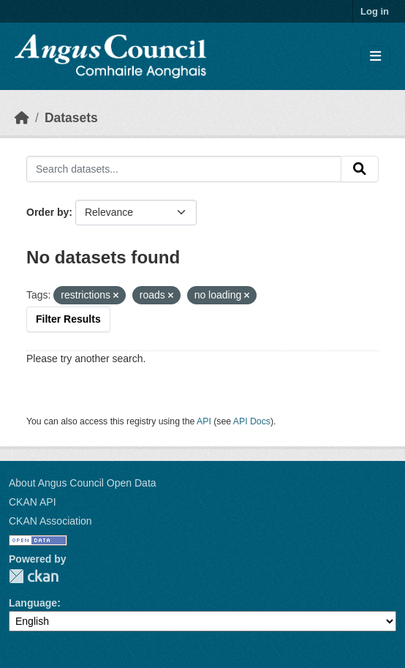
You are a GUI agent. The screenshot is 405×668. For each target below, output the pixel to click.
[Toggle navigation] (375, 56)
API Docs (251, 421)
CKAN (33, 576)
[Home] (22, 117)
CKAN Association (50, 521)
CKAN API (32, 502)
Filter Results (68, 319)
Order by (47, 212)
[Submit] (360, 169)
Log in (374, 11)
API (204, 421)
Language (33, 603)
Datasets (71, 117)
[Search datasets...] (183, 169)
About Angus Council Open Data (82, 483)
